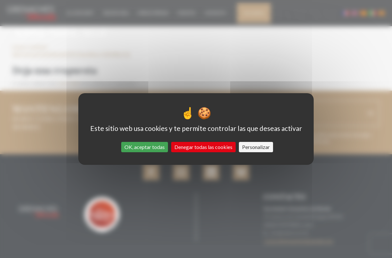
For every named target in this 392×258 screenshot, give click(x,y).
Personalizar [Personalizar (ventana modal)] (256, 147)
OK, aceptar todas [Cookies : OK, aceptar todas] (144, 147)
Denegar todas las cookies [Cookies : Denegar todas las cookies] (203, 147)
